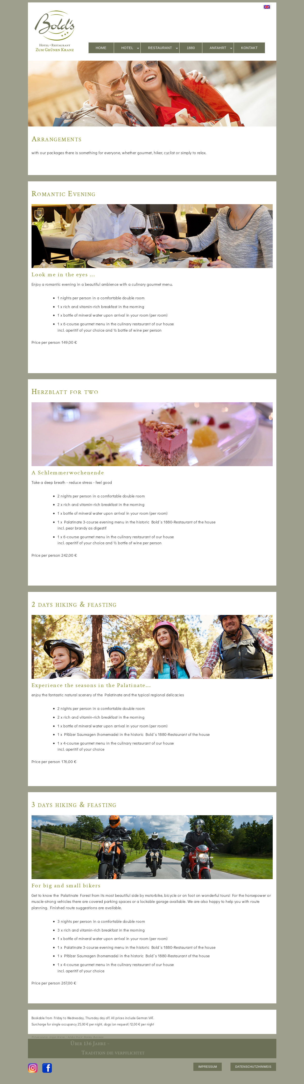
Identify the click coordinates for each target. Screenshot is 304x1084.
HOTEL (130, 48)
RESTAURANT (163, 48)
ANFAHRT (221, 48)
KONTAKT (249, 48)
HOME (101, 48)
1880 (191, 48)
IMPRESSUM (207, 1066)
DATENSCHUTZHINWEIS (253, 1066)
